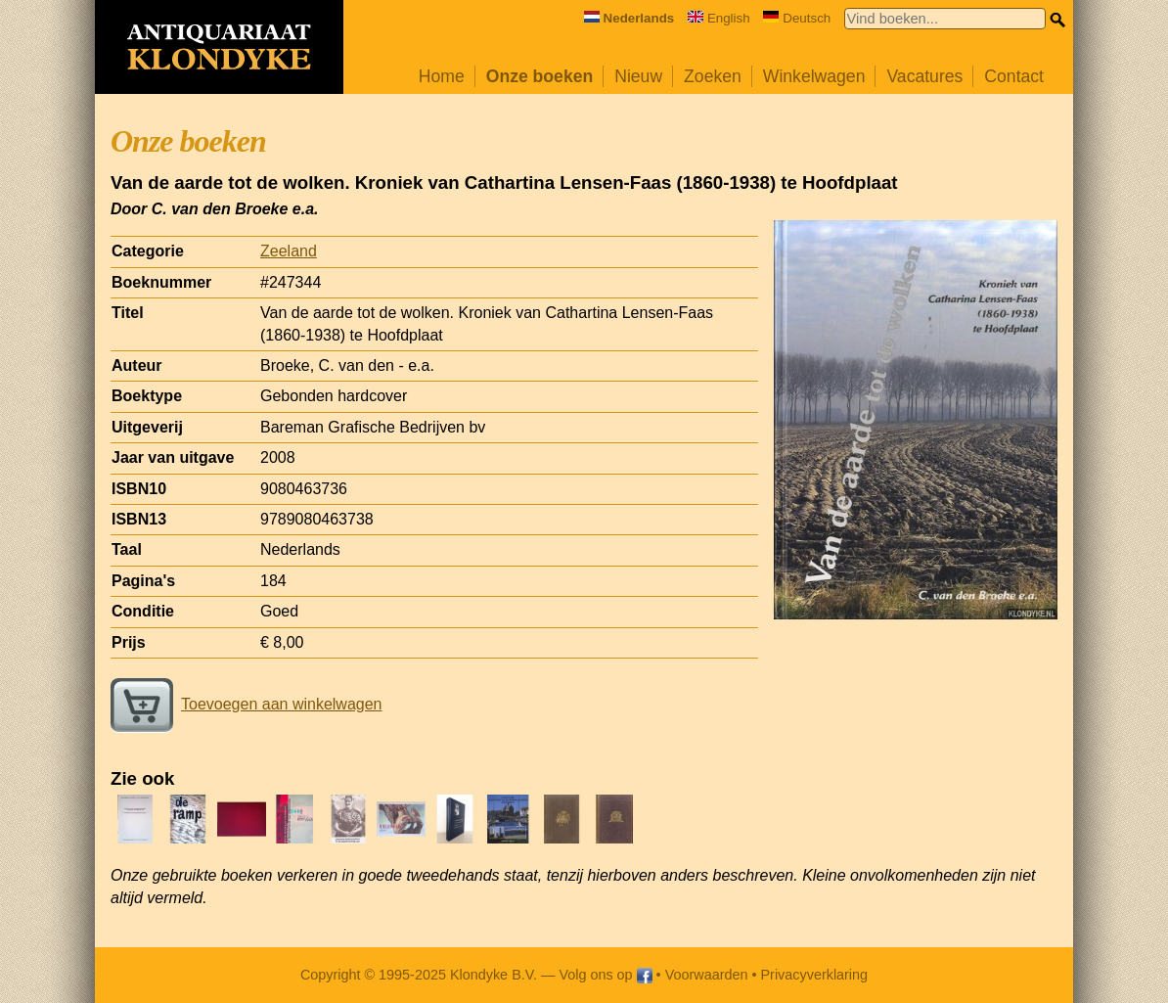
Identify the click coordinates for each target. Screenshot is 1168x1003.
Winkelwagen (814, 76)
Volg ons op (605, 974)
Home (442, 76)
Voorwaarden (706, 974)
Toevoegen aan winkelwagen (246, 704)
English (719, 18)
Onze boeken (540, 76)
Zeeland (288, 251)
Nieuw (638, 76)
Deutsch (797, 18)
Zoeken (712, 76)
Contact (1014, 76)
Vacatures (924, 76)
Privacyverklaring (815, 974)
